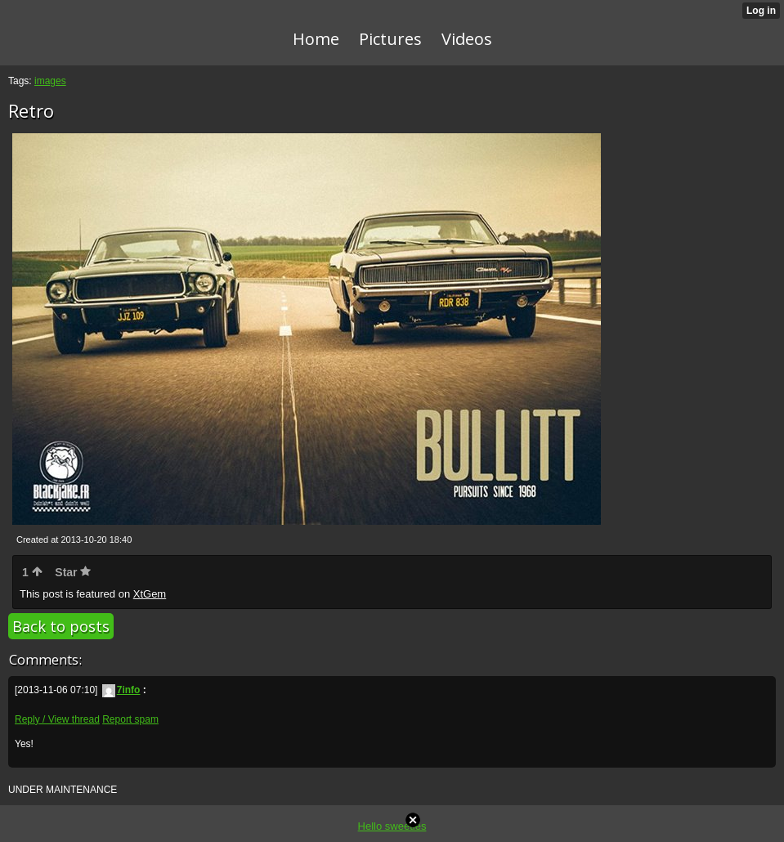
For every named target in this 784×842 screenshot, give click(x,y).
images (50, 81)
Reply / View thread (57, 719)
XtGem (149, 594)
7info (121, 690)
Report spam (130, 719)
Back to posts (61, 626)
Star (73, 572)
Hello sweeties (392, 826)
